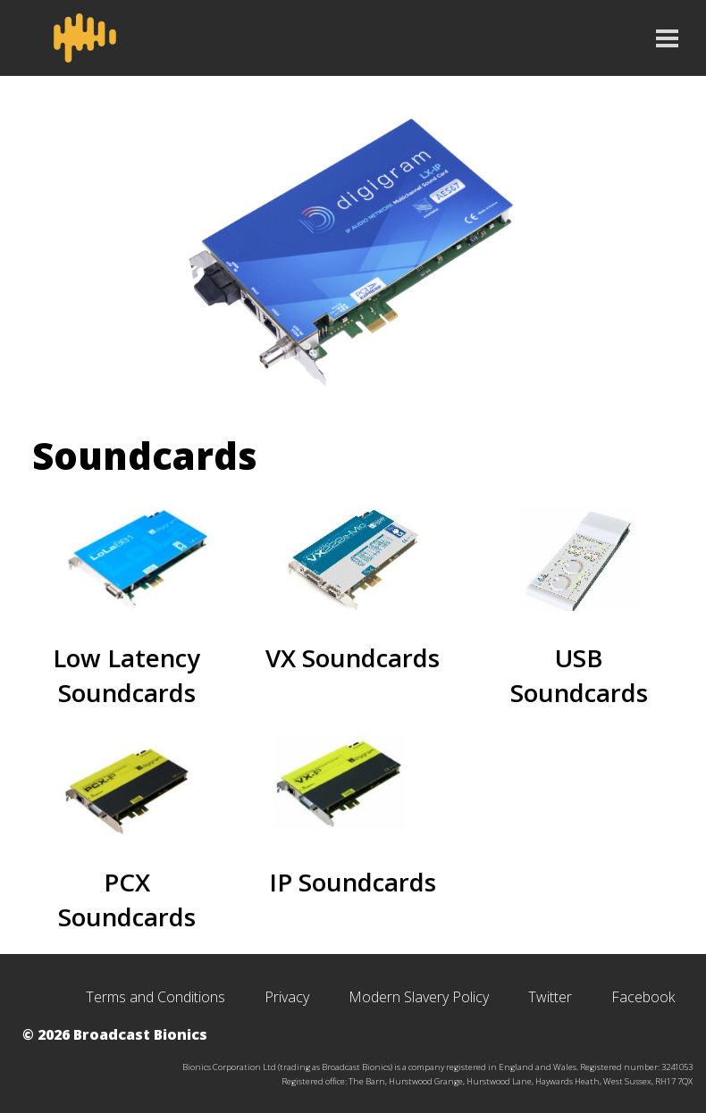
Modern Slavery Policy (419, 997)
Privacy (287, 997)
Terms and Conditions (155, 997)
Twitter (550, 997)
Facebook (643, 997)
